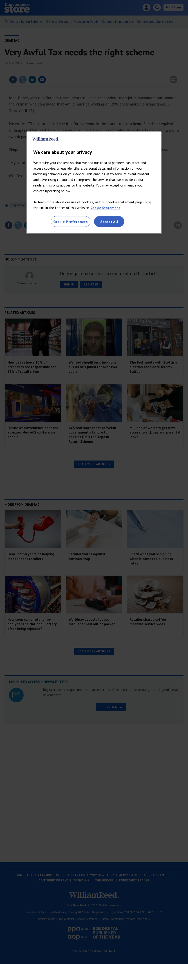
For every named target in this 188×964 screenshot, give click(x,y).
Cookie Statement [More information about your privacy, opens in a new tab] (105, 207)
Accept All (109, 221)
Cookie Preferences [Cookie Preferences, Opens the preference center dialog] (70, 221)
